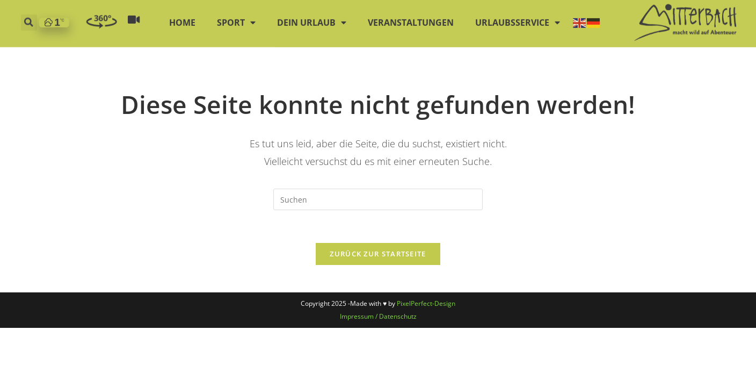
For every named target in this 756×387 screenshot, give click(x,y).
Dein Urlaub (311, 18)
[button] (29, 18)
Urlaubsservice (517, 18)
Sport (236, 18)
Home (182, 18)
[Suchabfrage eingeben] (378, 199)
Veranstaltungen (411, 18)
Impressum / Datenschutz (378, 316)
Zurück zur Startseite (378, 254)
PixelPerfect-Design (426, 303)
